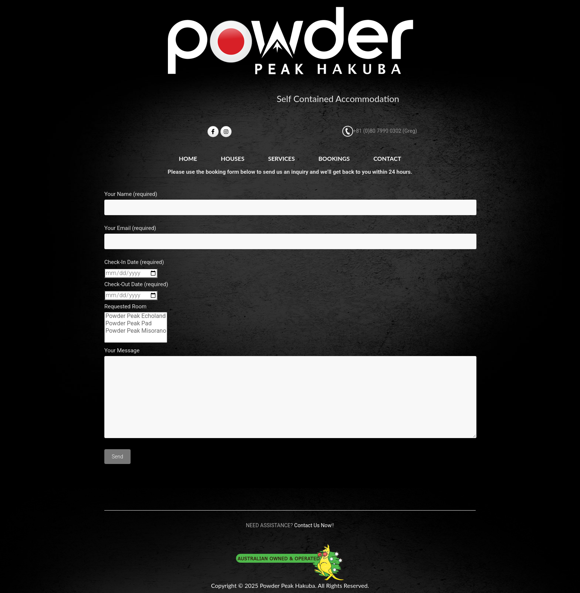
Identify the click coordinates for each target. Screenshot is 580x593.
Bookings (334, 158)
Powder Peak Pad (136, 323)
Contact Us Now (312, 525)
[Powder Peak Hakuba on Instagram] (226, 131)
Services (281, 158)
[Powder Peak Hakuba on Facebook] (213, 131)
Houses (233, 158)
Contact (387, 158)
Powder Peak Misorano (136, 331)
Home (188, 158)
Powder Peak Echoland (136, 316)
